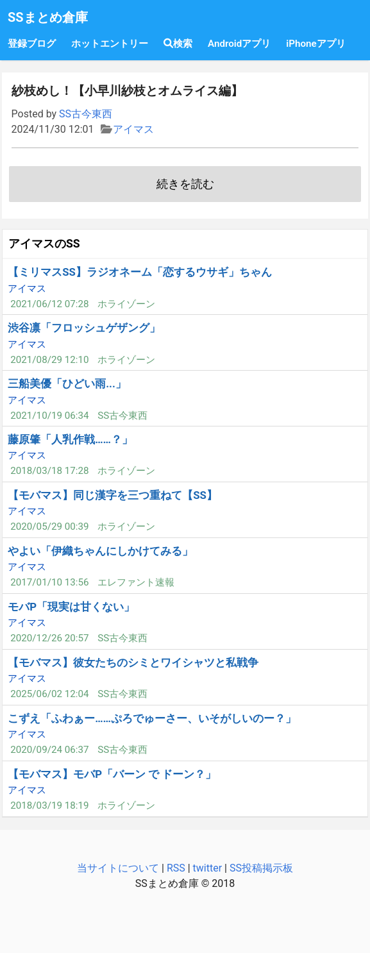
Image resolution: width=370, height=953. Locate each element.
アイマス (133, 129)
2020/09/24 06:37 (49, 749)
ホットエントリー (109, 43)
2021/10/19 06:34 (49, 415)
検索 (178, 43)
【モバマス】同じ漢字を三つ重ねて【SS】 (112, 495)
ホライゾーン (126, 304)
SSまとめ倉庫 (48, 17)
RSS (176, 868)
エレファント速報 (135, 582)
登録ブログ (32, 43)
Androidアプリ (239, 43)
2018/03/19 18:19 (49, 805)
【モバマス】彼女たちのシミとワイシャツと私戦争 (133, 662)
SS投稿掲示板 (261, 868)
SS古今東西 (85, 114)
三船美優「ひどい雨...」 (67, 383)
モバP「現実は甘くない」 (71, 606)
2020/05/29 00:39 (49, 526)
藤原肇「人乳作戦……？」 (70, 439)
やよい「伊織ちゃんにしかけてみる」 (100, 550)
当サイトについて (118, 868)
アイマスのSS (44, 243)
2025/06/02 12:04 (49, 694)
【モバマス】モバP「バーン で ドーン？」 (112, 774)
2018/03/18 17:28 (49, 470)
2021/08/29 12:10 (49, 360)
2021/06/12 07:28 (49, 304)
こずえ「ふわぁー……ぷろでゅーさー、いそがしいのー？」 (152, 718)
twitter (208, 868)
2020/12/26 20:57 (49, 638)
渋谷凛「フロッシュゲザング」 (84, 327)
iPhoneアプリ (315, 43)
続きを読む (185, 184)
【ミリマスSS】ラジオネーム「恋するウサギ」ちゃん (140, 272)
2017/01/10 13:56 (49, 582)
